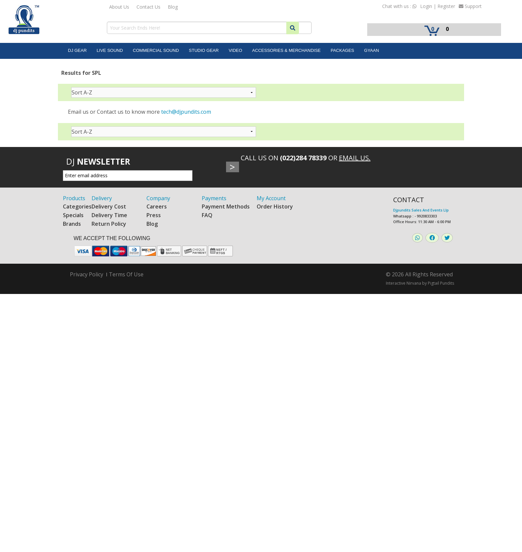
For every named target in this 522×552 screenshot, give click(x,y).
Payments (214, 198)
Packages (342, 50)
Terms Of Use (126, 274)
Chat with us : (399, 6)
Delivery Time (109, 215)
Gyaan (371, 50)
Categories (77, 206)
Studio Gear (204, 50)
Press (153, 215)
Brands (72, 223)
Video (235, 50)
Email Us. (355, 157)
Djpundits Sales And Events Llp (421, 209)
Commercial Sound (156, 50)
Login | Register (437, 6)
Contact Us (148, 7)
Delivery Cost (109, 206)
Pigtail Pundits (441, 283)
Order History (275, 206)
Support (470, 6)
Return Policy (109, 223)
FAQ (207, 215)
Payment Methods (226, 206)
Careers (156, 206)
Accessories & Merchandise (286, 50)
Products (74, 198)
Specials (73, 215)
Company (158, 198)
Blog (173, 7)
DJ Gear (77, 50)
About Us (119, 7)
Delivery (102, 198)
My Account (271, 198)
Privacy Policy (86, 274)
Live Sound (110, 50)
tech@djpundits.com (186, 111)
